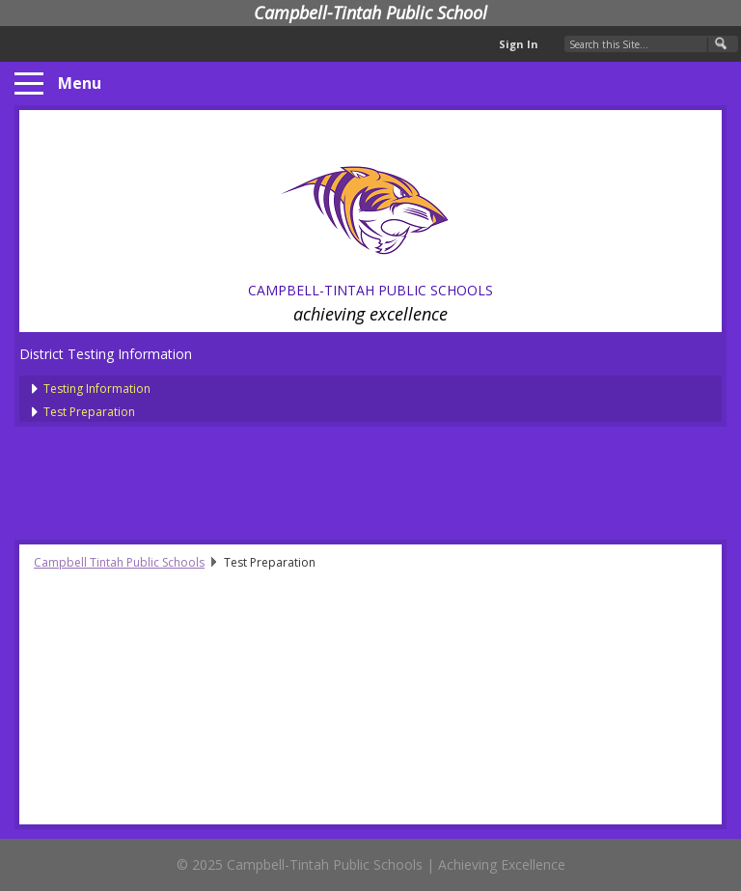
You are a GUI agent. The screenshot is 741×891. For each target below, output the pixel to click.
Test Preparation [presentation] (89, 412)
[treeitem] (382, 387)
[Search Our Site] (651, 44)
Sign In (518, 44)
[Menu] (28, 84)
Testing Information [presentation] (97, 388)
